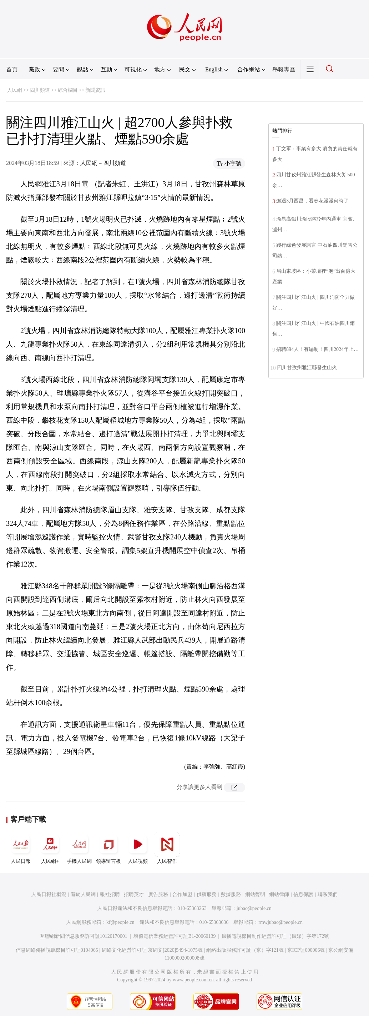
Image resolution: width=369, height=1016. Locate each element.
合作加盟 (182, 894)
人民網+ (49, 848)
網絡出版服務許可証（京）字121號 (245, 950)
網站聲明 (255, 894)
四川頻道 (40, 90)
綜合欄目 (68, 90)
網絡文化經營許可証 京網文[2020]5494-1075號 (152, 950)
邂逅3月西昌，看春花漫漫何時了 (312, 200)
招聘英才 (134, 894)
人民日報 (20, 848)
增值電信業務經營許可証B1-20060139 (174, 936)
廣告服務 (158, 894)
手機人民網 (79, 848)
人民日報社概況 (48, 894)
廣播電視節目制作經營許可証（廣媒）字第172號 (275, 936)
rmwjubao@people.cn (280, 922)
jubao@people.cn (254, 908)
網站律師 (279, 894)
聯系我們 (328, 894)
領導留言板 (108, 848)
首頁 (11, 69)
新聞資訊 (95, 90)
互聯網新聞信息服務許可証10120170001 (83, 936)
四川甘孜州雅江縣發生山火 (307, 367)
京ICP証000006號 (306, 950)
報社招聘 (110, 894)
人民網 (14, 90)
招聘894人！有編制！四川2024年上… (317, 349)
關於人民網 (83, 894)
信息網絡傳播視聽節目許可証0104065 (57, 950)
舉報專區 (283, 69)
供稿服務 (207, 894)
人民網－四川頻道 (103, 163)
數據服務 (231, 894)
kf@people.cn (120, 922)
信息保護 (303, 894)
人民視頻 (137, 848)
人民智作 (167, 848)
